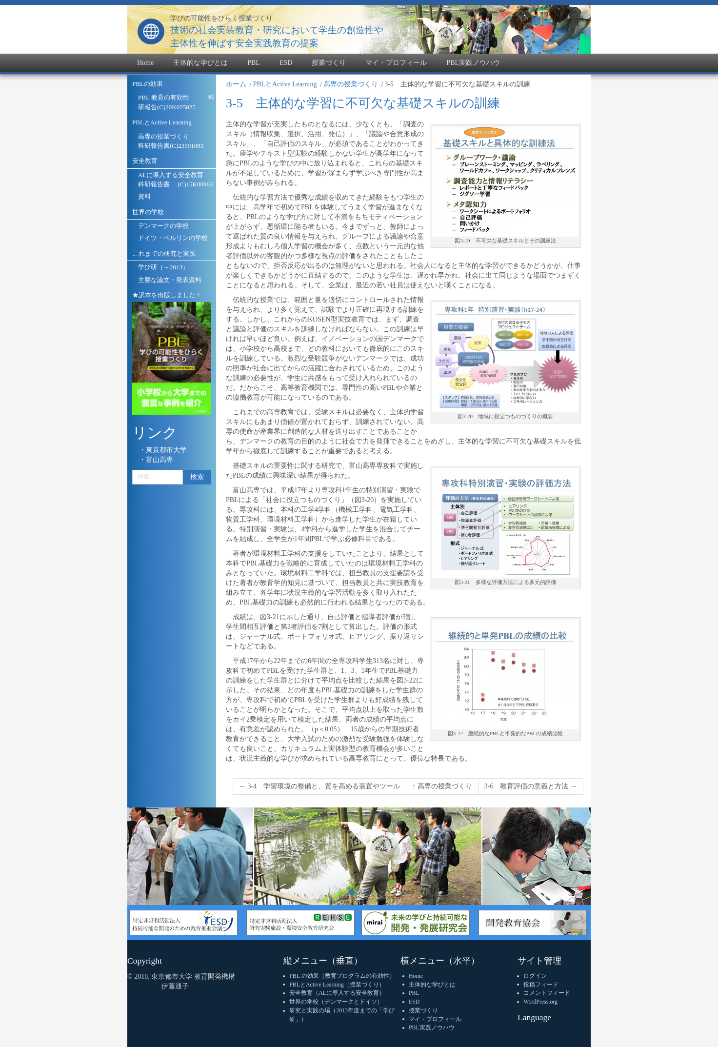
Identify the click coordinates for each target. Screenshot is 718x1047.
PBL (414, 992)
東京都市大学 (166, 450)
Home (416, 975)
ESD (414, 1001)
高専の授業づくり (350, 84)
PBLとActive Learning (285, 84)
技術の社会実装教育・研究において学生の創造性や (276, 30)
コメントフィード (546, 992)
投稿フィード (540, 984)
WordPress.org (540, 1001)
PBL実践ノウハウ (432, 1027)
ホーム (236, 84)
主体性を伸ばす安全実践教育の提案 (244, 43)
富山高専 (159, 459)
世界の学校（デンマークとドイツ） (336, 1001)
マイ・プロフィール (435, 1019)
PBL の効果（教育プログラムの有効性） (342, 975)
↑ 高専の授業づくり (442, 786)
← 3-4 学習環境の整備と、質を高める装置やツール (319, 786)
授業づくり (423, 1010)
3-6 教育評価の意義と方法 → (530, 786)
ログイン (535, 975)
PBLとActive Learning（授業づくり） (336, 984)
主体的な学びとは (432, 984)
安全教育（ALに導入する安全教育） (337, 992)
